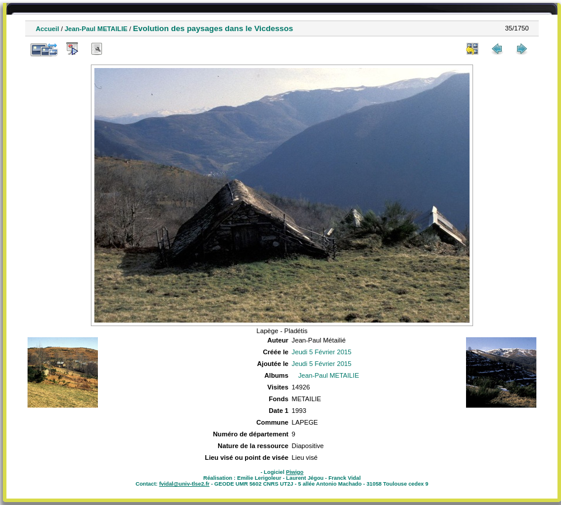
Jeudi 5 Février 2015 (322, 351)
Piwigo (295, 472)
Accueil (47, 28)
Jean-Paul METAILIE (95, 28)
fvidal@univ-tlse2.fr (184, 484)
